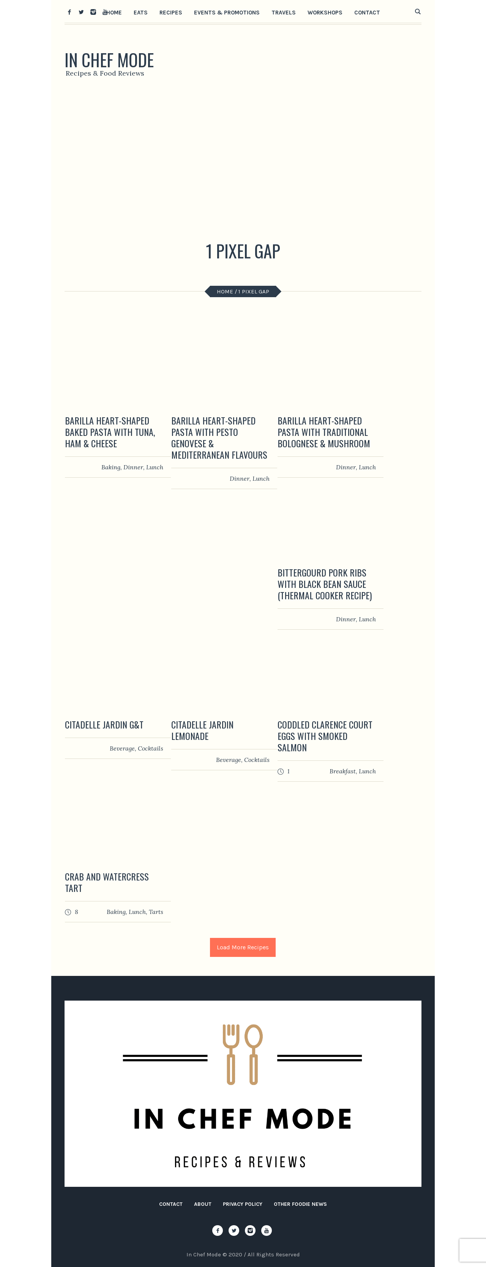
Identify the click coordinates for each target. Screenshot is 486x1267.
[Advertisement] (243, 161)
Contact (171, 1204)
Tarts (156, 911)
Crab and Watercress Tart (107, 882)
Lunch (154, 467)
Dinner (133, 467)
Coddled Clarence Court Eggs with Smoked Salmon (325, 735)
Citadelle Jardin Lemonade (202, 730)
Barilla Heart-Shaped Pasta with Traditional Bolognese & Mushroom (324, 431)
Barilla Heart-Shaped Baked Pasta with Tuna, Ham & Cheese (110, 431)
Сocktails (150, 748)
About (202, 1204)
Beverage (122, 748)
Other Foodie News (300, 1204)
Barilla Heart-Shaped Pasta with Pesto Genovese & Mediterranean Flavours (219, 437)
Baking (110, 467)
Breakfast (343, 771)
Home (225, 291)
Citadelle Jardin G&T (104, 724)
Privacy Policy (242, 1204)
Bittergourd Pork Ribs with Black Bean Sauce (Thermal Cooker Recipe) (325, 583)
